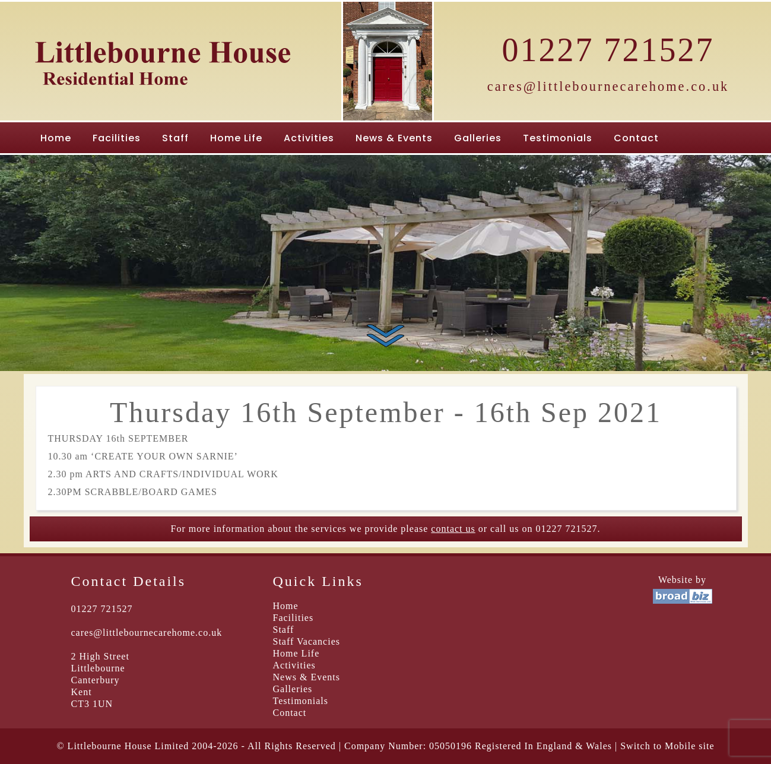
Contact (636, 138)
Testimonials (557, 138)
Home (55, 138)
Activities (309, 138)
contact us (453, 529)
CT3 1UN (92, 704)
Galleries (478, 138)
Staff (175, 138)
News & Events (394, 138)
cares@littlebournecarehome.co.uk (608, 86)
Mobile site (689, 746)
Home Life (236, 138)
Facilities (117, 138)
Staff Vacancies (306, 641)
